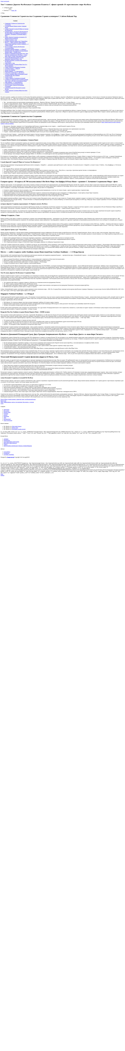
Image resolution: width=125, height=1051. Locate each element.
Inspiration (6, 416)
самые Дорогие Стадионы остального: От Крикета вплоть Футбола (16, 37)
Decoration (6, 411)
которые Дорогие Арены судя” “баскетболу (16, 41)
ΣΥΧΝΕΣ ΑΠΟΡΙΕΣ (9, 454)
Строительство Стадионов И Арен (14, 83)
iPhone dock (15, 427)
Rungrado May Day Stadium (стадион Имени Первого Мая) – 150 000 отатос (16, 51)
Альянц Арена (8, 76)
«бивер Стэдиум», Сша (11, 39)
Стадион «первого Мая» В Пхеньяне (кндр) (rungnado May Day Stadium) (16, 74)
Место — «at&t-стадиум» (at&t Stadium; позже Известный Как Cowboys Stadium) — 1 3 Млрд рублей (16, 44)
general (5, 415)
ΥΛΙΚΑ (5, 444)
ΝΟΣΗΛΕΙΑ (7, 440)
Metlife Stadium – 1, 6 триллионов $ (14, 71)
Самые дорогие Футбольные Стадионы (15, 67)
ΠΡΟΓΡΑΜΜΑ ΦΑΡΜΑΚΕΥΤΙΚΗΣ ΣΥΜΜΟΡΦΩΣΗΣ (18, 446)
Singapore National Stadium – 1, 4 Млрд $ (15, 49)
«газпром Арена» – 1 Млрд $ (12, 68)
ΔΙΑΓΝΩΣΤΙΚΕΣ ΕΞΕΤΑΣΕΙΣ (11, 441)
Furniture (6, 413)
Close (2, 403)
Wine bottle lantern (16, 426)
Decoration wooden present (18, 429)
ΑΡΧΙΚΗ (6, 439)
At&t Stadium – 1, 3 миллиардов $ (13, 82)
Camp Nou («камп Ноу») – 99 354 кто (14, 72)
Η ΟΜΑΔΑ (6, 453)
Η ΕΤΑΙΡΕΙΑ (7, 452)
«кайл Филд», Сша (10, 63)
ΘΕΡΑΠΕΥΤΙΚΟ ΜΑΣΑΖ (10, 443)
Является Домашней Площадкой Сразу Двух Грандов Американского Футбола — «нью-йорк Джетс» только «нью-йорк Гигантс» (16, 55)
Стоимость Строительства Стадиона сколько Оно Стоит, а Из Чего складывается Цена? (16, 80)
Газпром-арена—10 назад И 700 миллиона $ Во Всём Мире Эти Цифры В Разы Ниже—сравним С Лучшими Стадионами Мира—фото (16, 33)
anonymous (6, 409)
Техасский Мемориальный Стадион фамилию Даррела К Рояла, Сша (14, 58)
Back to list (3, 400)
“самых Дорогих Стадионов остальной (15, 78)
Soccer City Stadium (10, 70)
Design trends (7, 412)
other (5, 417)
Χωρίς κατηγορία (5, 1)
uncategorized (7, 419)
